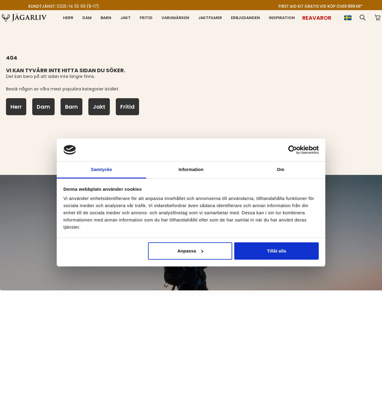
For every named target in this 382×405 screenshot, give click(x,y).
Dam (87, 18)
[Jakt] (99, 106)
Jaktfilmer (210, 18)
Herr (68, 18)
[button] (362, 17)
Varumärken (175, 18)
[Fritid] (127, 106)
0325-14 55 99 (71, 6)
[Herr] (16, 106)
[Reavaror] (316, 17)
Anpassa (190, 250)
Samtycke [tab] (101, 169)
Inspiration (282, 18)
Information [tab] (191, 169)
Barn (106, 18)
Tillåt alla (276, 250)
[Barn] (71, 106)
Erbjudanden (245, 18)
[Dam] (43, 106)
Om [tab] (280, 169)
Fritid (146, 18)
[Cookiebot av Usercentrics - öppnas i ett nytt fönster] (293, 149)
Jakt (125, 18)
